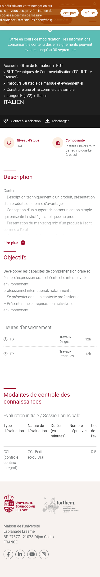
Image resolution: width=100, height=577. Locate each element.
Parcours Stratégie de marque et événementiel (45, 83)
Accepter (69, 12)
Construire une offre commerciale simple (40, 89)
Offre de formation (35, 65)
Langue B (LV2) (19, 95)
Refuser (89, 12)
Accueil (10, 65)
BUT (59, 65)
